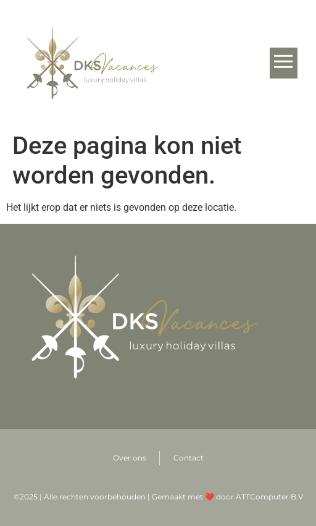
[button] (283, 63)
